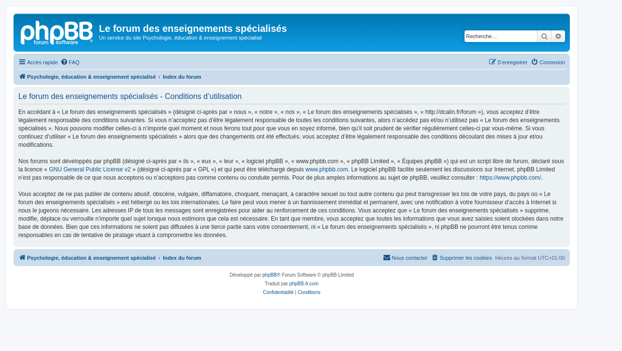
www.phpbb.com (327, 169)
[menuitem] (70, 62)
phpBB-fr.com (304, 283)
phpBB (269, 275)
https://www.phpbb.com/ (510, 177)
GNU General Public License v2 (89, 169)
